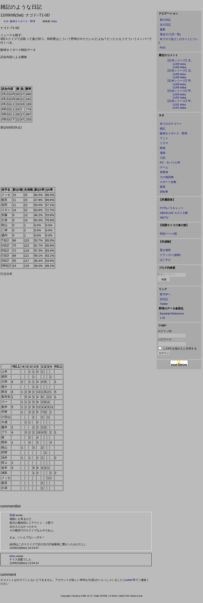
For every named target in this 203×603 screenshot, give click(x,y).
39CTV (164, 217)
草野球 (164, 172)
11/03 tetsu (179, 94)
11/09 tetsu (179, 64)
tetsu (54, 21)
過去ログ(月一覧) (170, 34)
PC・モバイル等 (170, 162)
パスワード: (165, 339)
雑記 (162, 128)
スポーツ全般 (168, 181)
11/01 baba (179, 107)
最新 (162, 29)
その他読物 (167, 177)
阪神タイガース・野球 (22, 21)
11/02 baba (179, 97)
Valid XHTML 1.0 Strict (105, 596)
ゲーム (164, 167)
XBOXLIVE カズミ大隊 (174, 212)
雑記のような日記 (21, 7)
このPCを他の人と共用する (180, 348)
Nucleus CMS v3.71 (82, 596)
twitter (129, 579)
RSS (163, 47)
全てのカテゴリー (171, 123)
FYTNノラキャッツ (171, 208)
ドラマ (164, 143)
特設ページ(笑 (168, 233)
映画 (162, 148)
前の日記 (165, 19)
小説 (162, 157)
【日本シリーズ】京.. (179, 60)
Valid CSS (124, 596)
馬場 (12, 515)
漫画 (162, 152)
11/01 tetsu (179, 104)
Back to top (136, 596)
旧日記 (164, 299)
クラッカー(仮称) (170, 254)
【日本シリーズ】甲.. (179, 80)
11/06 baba (179, 67)
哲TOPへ (165, 294)
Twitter (164, 303)
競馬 (162, 186)
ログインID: (165, 331)
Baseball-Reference (172, 313)
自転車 (164, 191)
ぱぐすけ (165, 259)
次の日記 (165, 24)
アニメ (164, 138)
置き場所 (165, 250)
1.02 (162, 317)
